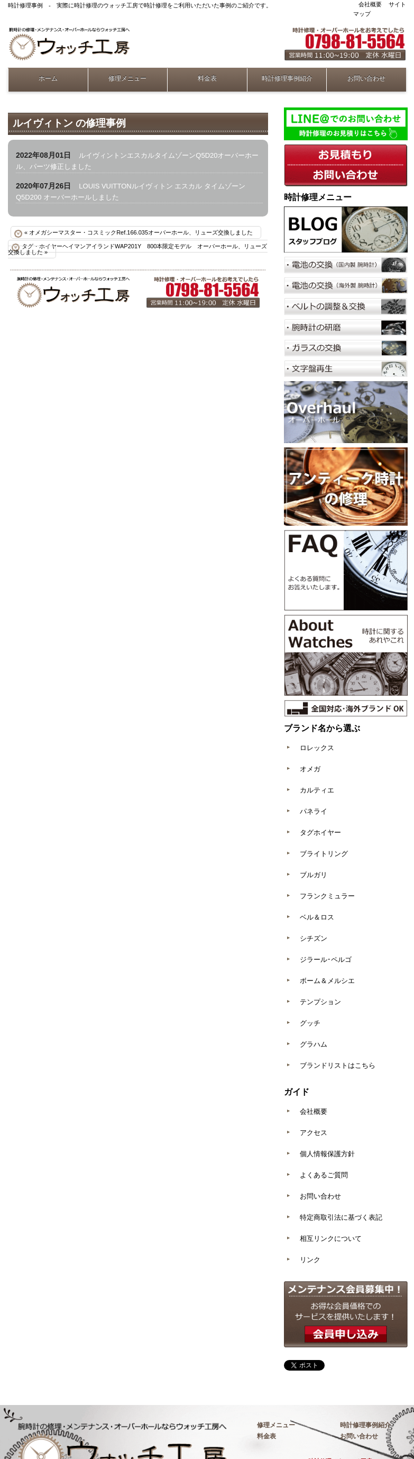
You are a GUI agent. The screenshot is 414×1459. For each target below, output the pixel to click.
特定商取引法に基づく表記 (341, 1217)
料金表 (207, 78)
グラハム (313, 1044)
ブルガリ (313, 875)
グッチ (310, 1023)
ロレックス (317, 748)
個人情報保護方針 (327, 1154)
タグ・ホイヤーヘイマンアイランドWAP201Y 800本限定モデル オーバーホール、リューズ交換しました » (138, 249)
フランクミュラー (327, 896)
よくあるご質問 (324, 1175)
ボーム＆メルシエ (327, 981)
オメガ (310, 769)
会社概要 (370, 4)
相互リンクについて (331, 1238)
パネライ (313, 811)
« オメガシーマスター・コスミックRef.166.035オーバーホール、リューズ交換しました (138, 232)
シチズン (313, 938)
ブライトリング (324, 854)
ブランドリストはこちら (337, 1065)
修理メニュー (127, 78)
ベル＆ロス (317, 917)
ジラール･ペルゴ (326, 959)
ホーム (48, 78)
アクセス (313, 1133)
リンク (310, 1260)
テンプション (320, 1002)
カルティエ (317, 790)
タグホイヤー (320, 832)
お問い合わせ (366, 78)
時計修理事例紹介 (287, 78)
